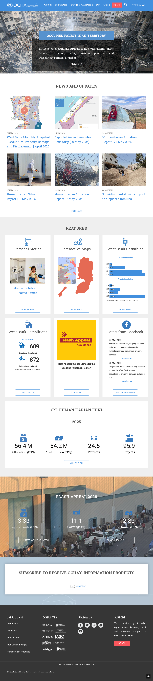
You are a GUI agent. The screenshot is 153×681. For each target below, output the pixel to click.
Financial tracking (115, 540)
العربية (142, 5)
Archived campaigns (17, 644)
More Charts (125, 309)
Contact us (12, 623)
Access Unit (13, 637)
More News (77, 211)
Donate (117, 5)
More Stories (27, 309)
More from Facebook (125, 392)
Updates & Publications (82, 5)
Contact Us (61, 664)
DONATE (122, 643)
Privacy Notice (79, 664)
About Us (48, 5)
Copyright (69, 664)
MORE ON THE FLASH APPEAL (37, 540)
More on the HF (76, 463)
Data (98, 5)
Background (76, 64)
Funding (106, 5)
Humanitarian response (18, 651)
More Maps (76, 309)
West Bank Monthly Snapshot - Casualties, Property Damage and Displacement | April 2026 (28, 141)
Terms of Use (90, 664)
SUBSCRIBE (77, 586)
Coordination (61, 5)
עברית (135, 5)
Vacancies (12, 630)
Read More (76, 392)
